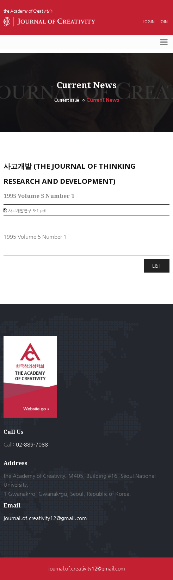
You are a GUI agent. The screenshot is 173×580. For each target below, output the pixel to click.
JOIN (163, 21)
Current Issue (66, 100)
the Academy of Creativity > (28, 10)
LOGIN (149, 21)
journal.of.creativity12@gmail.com (45, 518)
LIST (156, 265)
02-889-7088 (32, 444)
